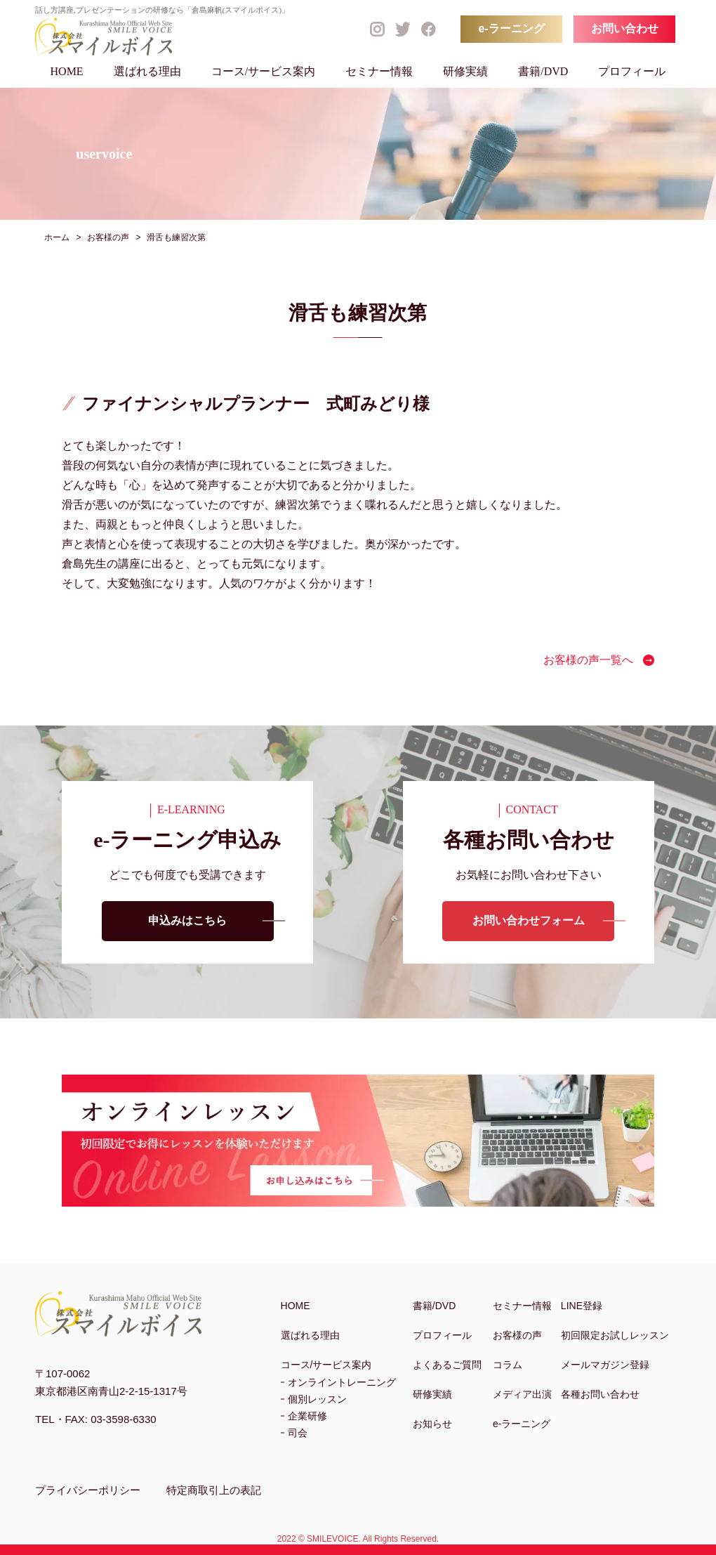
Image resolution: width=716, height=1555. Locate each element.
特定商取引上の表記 (213, 1490)
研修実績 (465, 71)
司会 (297, 1432)
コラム (507, 1364)
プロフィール (631, 71)
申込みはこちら (187, 921)
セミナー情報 (379, 71)
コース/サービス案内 (263, 71)
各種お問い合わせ (600, 1394)
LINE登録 (581, 1305)
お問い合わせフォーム (528, 921)
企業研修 (307, 1416)
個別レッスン (317, 1399)
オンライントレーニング (342, 1382)
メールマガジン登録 (605, 1364)
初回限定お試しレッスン (615, 1335)
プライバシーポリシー (87, 1490)
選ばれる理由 (147, 71)
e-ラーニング (511, 28)
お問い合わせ (624, 28)
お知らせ (432, 1423)
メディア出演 (522, 1394)
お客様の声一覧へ (588, 660)
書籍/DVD (543, 71)
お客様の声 (517, 1335)
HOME (67, 71)
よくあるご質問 (447, 1364)
